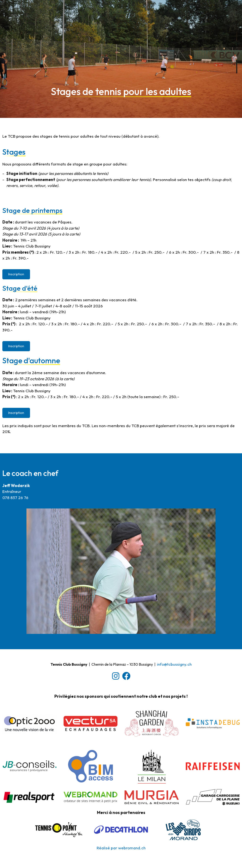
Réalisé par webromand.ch (121, 847)
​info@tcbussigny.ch (174, 664)
